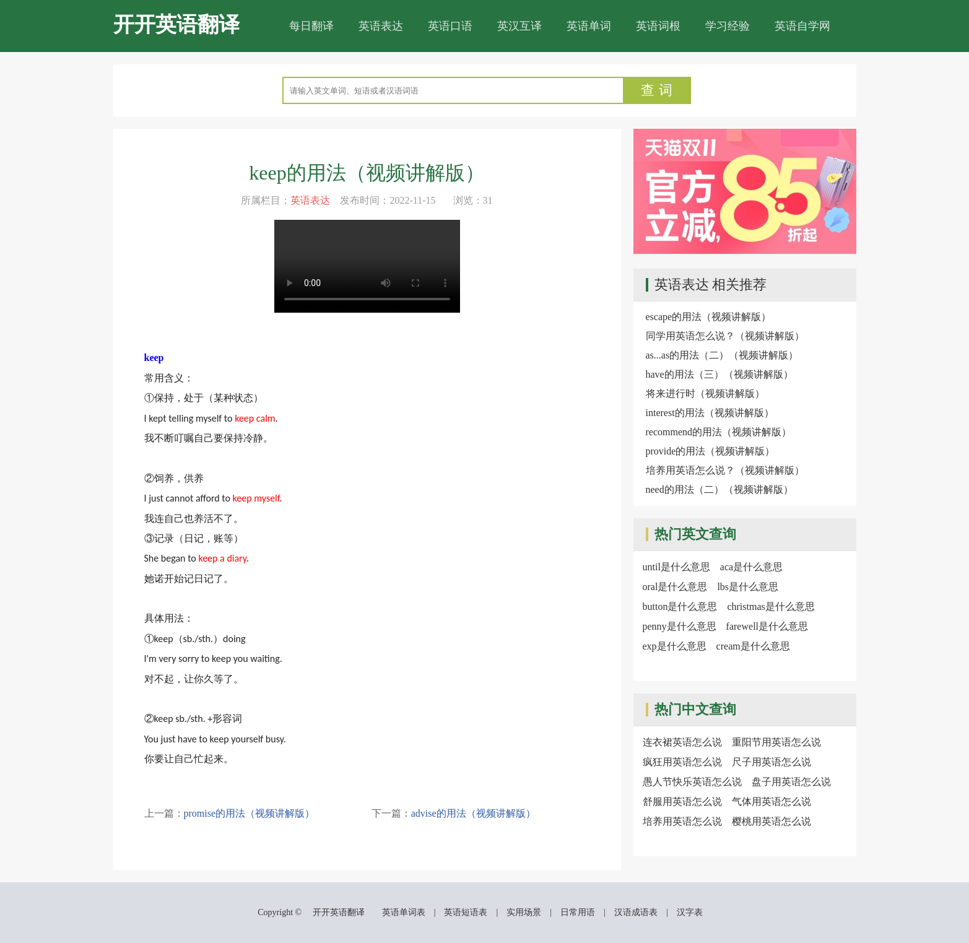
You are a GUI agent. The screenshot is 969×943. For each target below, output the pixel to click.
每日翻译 (311, 26)
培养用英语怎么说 (682, 821)
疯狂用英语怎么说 (682, 762)
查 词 (656, 90)
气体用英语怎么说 (771, 801)
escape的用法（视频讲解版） (708, 316)
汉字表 (690, 912)
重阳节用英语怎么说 (776, 742)
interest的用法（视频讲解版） (710, 412)
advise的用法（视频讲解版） (473, 813)
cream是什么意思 (753, 646)
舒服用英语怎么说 (682, 801)
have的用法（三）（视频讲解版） (719, 374)
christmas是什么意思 (770, 606)
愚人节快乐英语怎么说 (692, 781)
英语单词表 (403, 912)
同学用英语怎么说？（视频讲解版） (725, 336)
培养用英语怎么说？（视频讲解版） (725, 470)
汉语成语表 (636, 912)
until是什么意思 (676, 567)
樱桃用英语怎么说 (771, 821)
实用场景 (523, 912)
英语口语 (450, 26)
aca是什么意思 (751, 567)
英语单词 (589, 26)
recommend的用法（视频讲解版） (719, 432)
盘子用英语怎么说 (791, 781)
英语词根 (658, 26)
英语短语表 (465, 912)
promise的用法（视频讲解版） (249, 813)
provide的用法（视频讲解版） (710, 451)
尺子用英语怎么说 (771, 762)
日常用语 (577, 912)
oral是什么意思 (675, 586)
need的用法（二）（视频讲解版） (719, 489)
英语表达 (380, 26)
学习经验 (727, 26)
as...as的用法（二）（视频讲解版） (722, 355)
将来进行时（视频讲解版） (705, 393)
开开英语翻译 (176, 24)
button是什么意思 (680, 606)
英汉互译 (519, 26)
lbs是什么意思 (747, 586)
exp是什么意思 (674, 646)
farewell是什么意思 (767, 626)
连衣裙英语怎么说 (682, 742)
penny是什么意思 (679, 626)
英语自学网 (802, 26)
